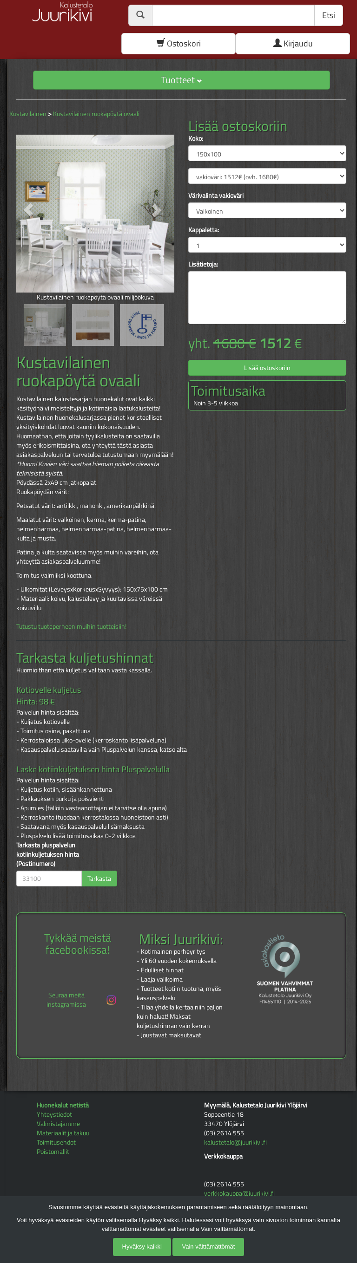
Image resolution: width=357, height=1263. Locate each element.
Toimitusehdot (56, 1142)
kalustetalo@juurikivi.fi (235, 1142)
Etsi (328, 15)
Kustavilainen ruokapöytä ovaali (96, 113)
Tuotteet (181, 79)
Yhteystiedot (54, 1114)
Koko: (195, 138)
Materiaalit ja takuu (63, 1133)
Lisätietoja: (203, 264)
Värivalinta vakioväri (216, 195)
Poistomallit (53, 1151)
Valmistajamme (58, 1123)
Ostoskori (179, 43)
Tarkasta (99, 878)
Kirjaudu (293, 43)
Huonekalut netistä (63, 1105)
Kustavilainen (27, 113)
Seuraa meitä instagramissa (82, 999)
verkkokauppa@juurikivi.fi (239, 1193)
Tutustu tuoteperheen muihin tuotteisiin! (71, 626)
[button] (28, 210)
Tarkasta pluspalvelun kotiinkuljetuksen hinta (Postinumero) (47, 854)
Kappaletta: (203, 229)
